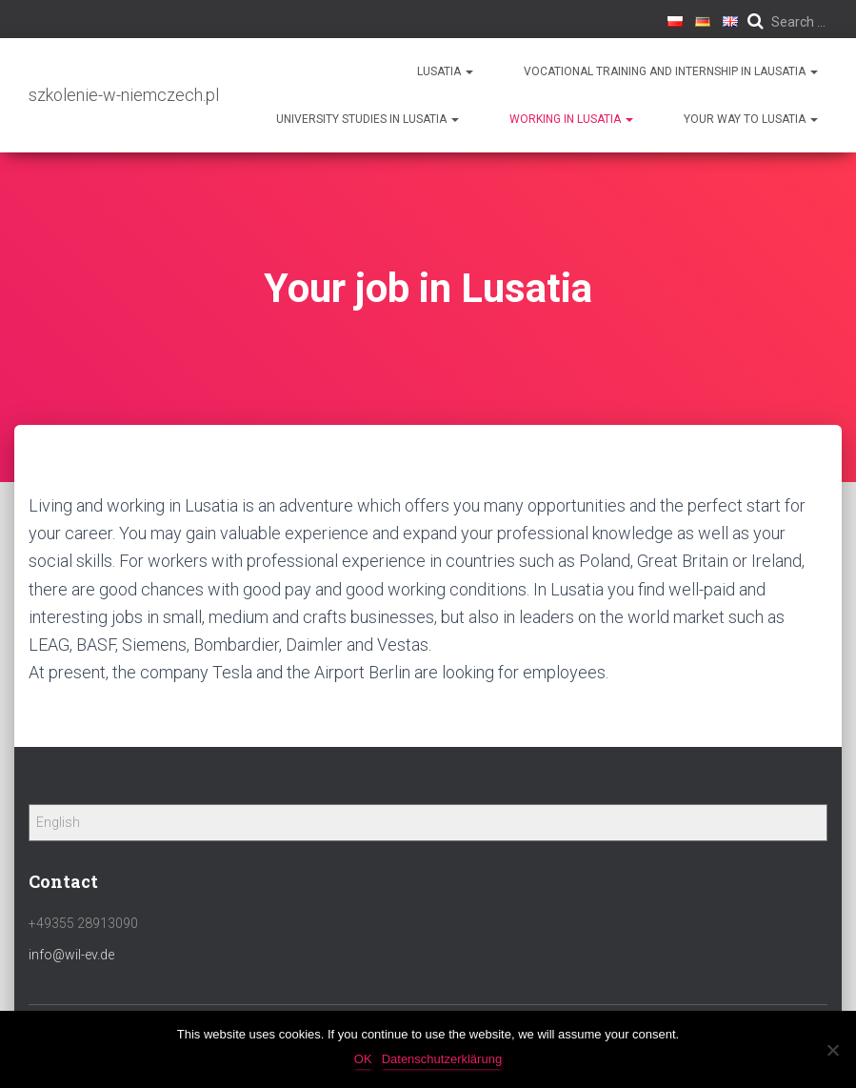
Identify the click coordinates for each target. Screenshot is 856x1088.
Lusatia (445, 71)
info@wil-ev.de (71, 954)
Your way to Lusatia (751, 119)
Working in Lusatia (571, 119)
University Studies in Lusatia (367, 119)
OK (363, 1059)
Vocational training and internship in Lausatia (671, 71)
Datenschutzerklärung (442, 1059)
